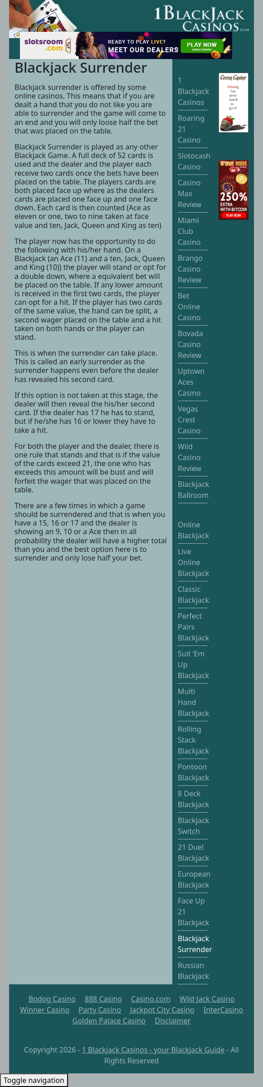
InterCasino (223, 1010)
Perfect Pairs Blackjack (193, 627)
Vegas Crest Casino (189, 420)
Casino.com (150, 999)
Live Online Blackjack (193, 562)
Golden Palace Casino (109, 1021)
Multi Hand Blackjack (193, 702)
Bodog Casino (52, 999)
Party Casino (99, 1010)
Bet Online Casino (189, 307)
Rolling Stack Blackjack (193, 740)
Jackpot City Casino (162, 1010)
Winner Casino (44, 1010)
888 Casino (103, 999)
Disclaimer (172, 1021)
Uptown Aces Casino (191, 382)
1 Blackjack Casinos (193, 91)
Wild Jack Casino (207, 999)
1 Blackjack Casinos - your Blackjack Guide (153, 1050)
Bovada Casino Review (190, 344)
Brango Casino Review (190, 269)
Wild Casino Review (189, 457)
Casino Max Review (189, 193)
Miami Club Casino (189, 231)
